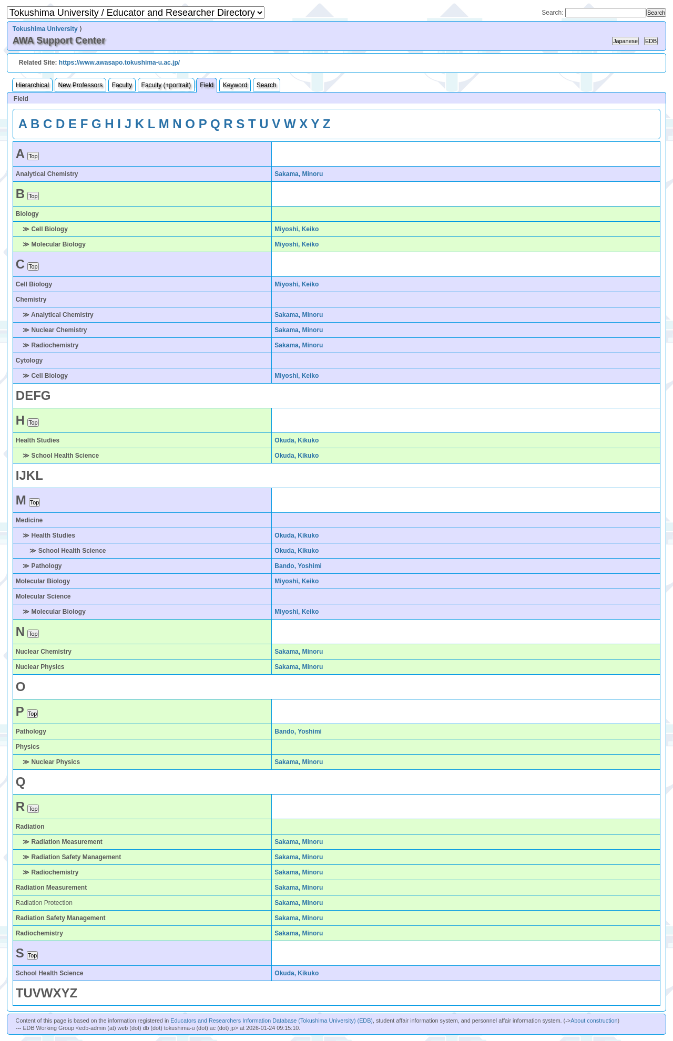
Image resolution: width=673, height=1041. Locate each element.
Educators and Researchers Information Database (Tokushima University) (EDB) (271, 1020)
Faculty (122, 85)
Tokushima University (45, 29)
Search (267, 85)
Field (206, 85)
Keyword (235, 85)
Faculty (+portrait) (166, 85)
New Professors (80, 85)
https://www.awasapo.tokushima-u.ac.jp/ (119, 62)
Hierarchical (32, 85)
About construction (593, 1020)
